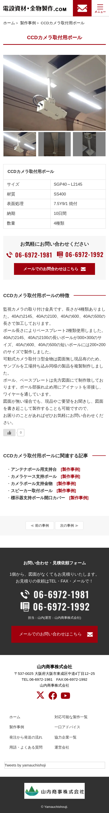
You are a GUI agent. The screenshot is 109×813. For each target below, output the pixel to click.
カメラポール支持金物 (43, 483)
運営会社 (61, 747)
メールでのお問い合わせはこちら (50, 634)
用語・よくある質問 (25, 747)
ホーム (9, 23)
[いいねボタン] (9, 432)
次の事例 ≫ (69, 525)
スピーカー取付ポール (43, 490)
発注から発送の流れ (25, 737)
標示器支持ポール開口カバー (50, 498)
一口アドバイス (67, 727)
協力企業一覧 (65, 737)
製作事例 (28, 23)
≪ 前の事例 (40, 525)
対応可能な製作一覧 (71, 717)
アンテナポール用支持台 (45, 469)
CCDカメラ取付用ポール (62, 23)
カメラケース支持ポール (45, 476)
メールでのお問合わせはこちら (54, 269)
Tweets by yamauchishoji (25, 765)
